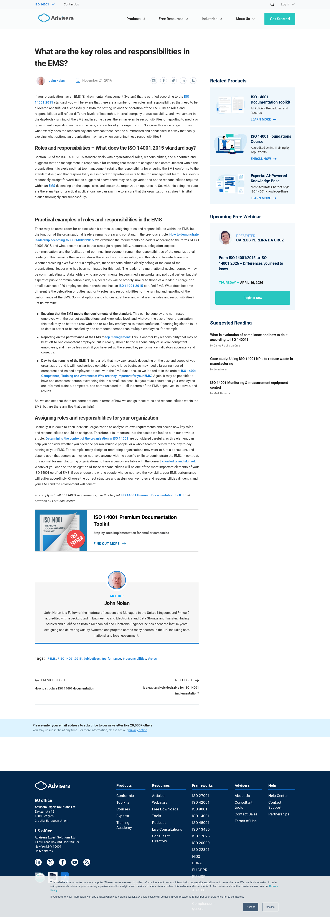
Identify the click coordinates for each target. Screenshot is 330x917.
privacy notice (137, 735)
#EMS (52, 661)
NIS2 (198, 852)
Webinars (160, 806)
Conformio (123, 800)
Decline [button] (270, 907)
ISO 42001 (202, 806)
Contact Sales (246, 811)
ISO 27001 (202, 800)
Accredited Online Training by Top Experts (270, 150)
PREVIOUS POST (50, 683)
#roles (165, 661)
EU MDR (200, 869)
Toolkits (121, 806)
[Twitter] (50, 868)
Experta (121, 817)
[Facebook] (62, 868)
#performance (119, 661)
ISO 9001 (201, 811)
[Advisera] (53, 19)
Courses (121, 811)
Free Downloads (164, 811)
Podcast (159, 823)
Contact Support (284, 806)
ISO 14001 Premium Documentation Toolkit (152, 494)
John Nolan (51, 80)
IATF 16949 (202, 875)
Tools (157, 817)
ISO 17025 (202, 835)
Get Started (280, 19)
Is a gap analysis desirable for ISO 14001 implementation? (169, 695)
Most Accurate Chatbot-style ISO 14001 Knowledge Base (270, 189)
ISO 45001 (202, 823)
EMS (52, 185)
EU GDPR (201, 863)
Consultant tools (248, 806)
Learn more (263, 119)
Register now (252, 297)
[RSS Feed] (86, 868)
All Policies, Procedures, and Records (269, 110)
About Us (243, 800)
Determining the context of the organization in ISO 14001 (87, 438)
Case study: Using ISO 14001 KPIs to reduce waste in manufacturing (251, 361)
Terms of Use (246, 817)
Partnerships (281, 811)
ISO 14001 (202, 817)
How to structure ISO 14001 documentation (66, 693)
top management (117, 336)
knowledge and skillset (178, 460)
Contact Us (71, 4)
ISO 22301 (202, 846)
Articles (159, 800)
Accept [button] (251, 907)
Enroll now (264, 159)
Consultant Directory (168, 835)
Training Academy (128, 823)
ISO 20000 (202, 840)
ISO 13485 (202, 829)
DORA (199, 858)
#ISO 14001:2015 (72, 661)
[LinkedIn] (38, 868)
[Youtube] (74, 868)
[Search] (272, 4)
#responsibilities (145, 661)
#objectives (97, 661)
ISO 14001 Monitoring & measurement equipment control (249, 385)
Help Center (281, 800)
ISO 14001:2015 (131, 285)
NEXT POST (187, 683)
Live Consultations (166, 829)
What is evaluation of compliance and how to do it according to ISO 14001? (248, 337)
